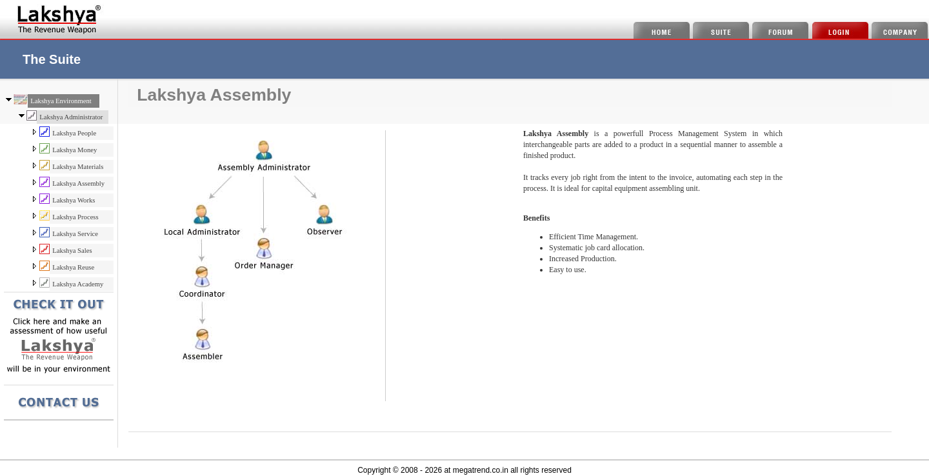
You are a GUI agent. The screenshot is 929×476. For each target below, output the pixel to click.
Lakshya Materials (77, 166)
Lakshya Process (75, 217)
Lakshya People (74, 133)
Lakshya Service (75, 233)
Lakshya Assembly (78, 183)
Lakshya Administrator (71, 117)
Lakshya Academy (77, 284)
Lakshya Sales (72, 250)
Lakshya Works (73, 200)
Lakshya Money (74, 150)
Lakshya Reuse (73, 267)
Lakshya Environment (60, 100)
